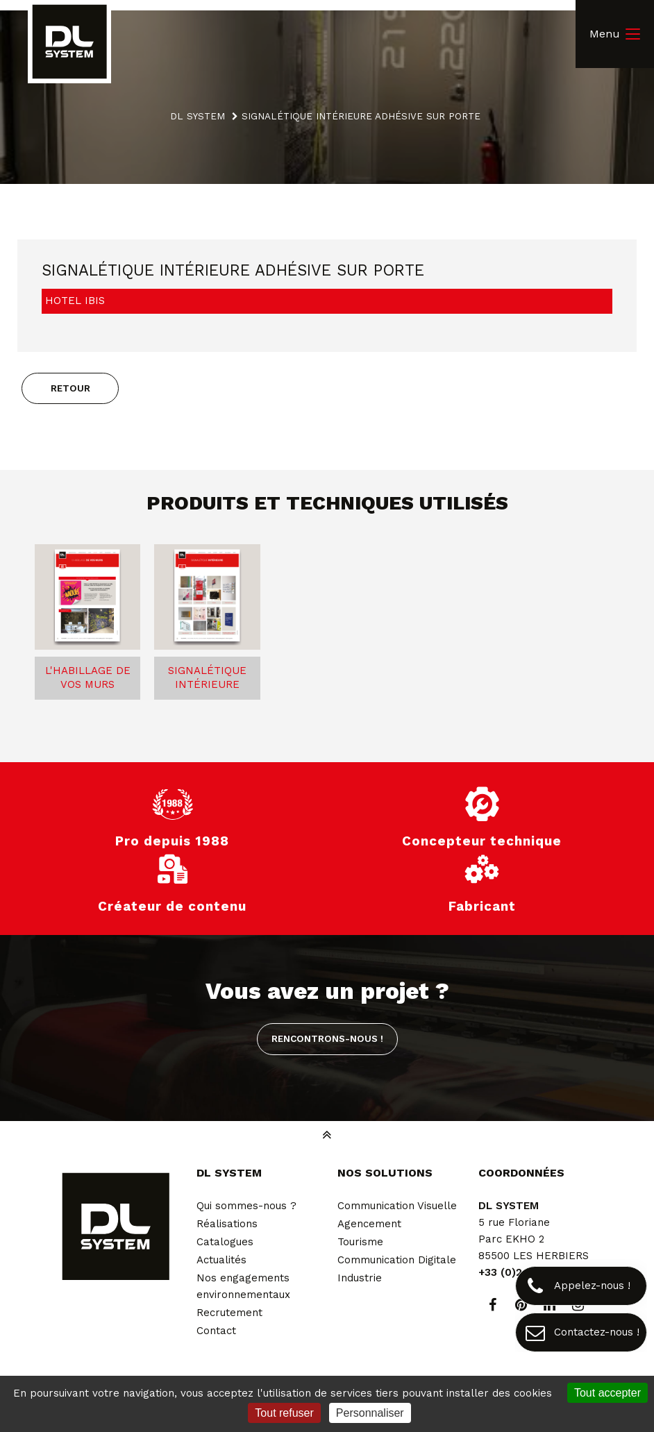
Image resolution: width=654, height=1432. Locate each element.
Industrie (359, 1278)
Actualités (221, 1260)
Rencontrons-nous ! (327, 1038)
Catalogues (224, 1242)
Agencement (369, 1224)
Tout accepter (607, 1393)
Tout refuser (284, 1413)
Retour (70, 388)
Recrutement (229, 1312)
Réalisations (227, 1224)
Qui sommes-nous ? (246, 1205)
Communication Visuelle (397, 1205)
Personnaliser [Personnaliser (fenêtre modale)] (370, 1413)
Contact (216, 1330)
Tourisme (360, 1242)
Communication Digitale (396, 1260)
